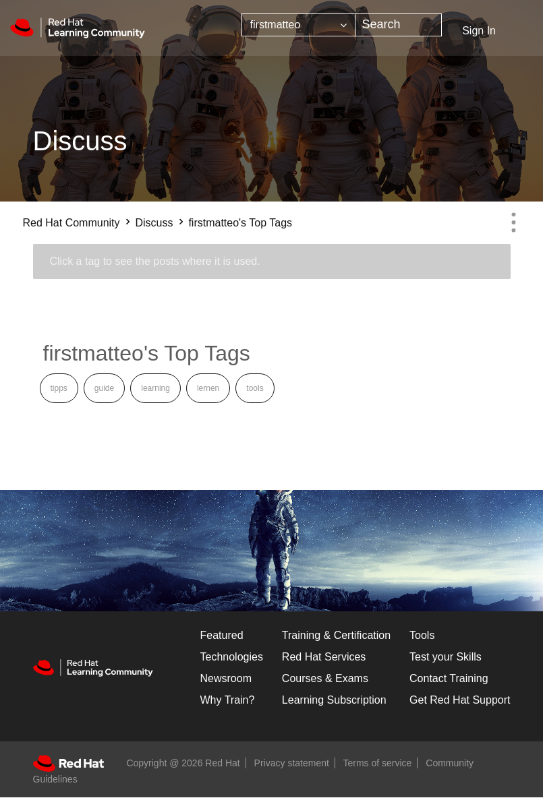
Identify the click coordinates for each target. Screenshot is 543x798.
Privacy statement (291, 763)
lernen (208, 388)
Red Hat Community (71, 222)
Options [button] (514, 222)
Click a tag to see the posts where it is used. (155, 261)
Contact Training (448, 678)
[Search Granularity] (298, 25)
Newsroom (226, 678)
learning (155, 388)
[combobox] (398, 24)
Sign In (479, 30)
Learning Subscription (334, 700)
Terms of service (377, 763)
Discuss (154, 222)
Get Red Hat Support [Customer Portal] (459, 700)
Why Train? (227, 700)
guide (104, 388)
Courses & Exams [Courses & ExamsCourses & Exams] (325, 678)
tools (254, 388)
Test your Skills (445, 657)
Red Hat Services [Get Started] (324, 657)
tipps (59, 388)
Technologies (231, 657)
